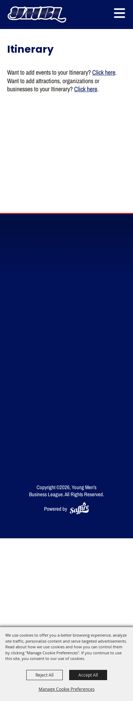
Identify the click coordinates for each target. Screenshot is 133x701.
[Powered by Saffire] (79, 509)
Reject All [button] (44, 675)
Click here (103, 72)
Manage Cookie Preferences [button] (67, 689)
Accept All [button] (88, 675)
